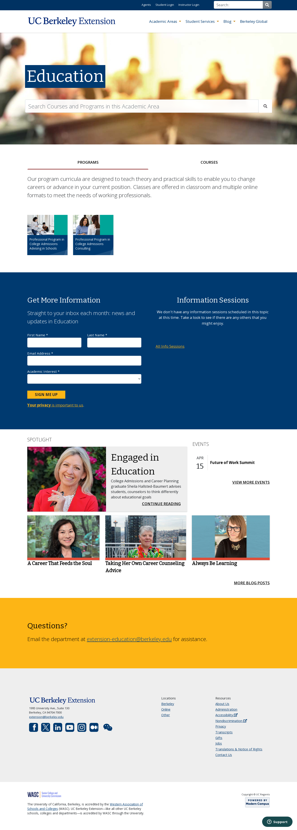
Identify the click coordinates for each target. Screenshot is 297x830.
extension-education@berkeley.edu (129, 639)
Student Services (201, 21)
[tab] (87, 162)
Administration (226, 709)
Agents (146, 5)
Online (165, 709)
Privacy (220, 726)
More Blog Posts (252, 582)
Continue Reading (162, 503)
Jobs (218, 743)
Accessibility (226, 715)
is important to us (55, 405)
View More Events (251, 482)
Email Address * (84, 358)
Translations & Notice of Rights (238, 749)
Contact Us (223, 755)
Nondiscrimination (231, 721)
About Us (222, 704)
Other (165, 715)
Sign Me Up (46, 394)
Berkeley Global (253, 21)
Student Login (164, 5)
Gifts (218, 738)
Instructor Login (188, 5)
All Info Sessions (170, 346)
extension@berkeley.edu (46, 717)
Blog (227, 21)
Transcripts (224, 732)
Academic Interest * (84, 376)
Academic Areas (163, 21)
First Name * (54, 340)
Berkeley (167, 704)
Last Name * (114, 340)
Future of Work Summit (232, 462)
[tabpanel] (148, 219)
